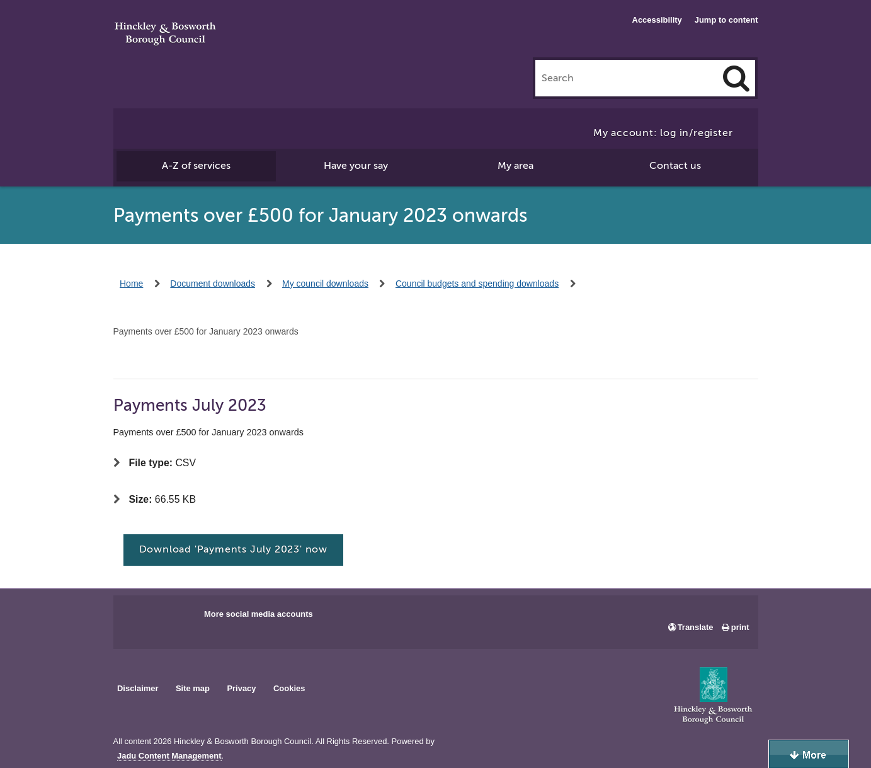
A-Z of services (196, 165)
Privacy (241, 688)
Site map (193, 688)
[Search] (736, 78)
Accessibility (657, 20)
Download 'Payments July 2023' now (233, 549)
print (740, 627)
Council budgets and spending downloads (477, 283)
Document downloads (212, 283)
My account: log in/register (663, 133)
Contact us (675, 165)
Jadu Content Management (169, 756)
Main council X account (175, 618)
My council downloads (325, 283)
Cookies (289, 688)
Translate (696, 627)
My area (515, 165)
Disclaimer (138, 688)
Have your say (356, 165)
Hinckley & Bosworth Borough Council (165, 35)
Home (131, 283)
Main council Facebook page (136, 618)
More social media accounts (258, 614)
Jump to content (726, 20)
